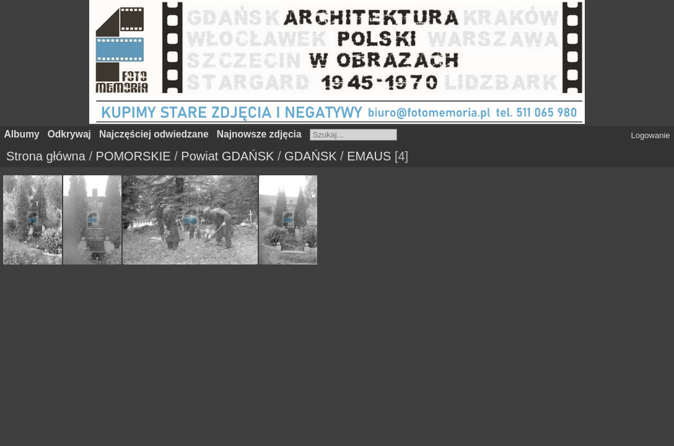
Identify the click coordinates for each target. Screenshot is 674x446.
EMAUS (369, 156)
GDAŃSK (310, 156)
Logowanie (650, 135)
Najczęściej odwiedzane (154, 134)
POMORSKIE (133, 156)
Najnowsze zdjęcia (259, 134)
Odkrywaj (69, 134)
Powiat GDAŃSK (227, 156)
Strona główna (45, 156)
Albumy (22, 134)
